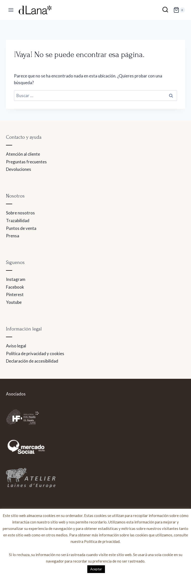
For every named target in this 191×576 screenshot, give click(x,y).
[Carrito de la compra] (179, 10)
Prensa (12, 235)
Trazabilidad (17, 220)
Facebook (15, 287)
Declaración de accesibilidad (32, 361)
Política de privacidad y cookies (35, 353)
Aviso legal (16, 345)
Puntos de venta (21, 228)
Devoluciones (18, 169)
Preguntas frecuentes (26, 161)
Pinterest (15, 294)
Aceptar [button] (96, 569)
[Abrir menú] (11, 10)
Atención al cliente (23, 154)
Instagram (15, 279)
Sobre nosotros (20, 212)
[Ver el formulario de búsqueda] (165, 10)
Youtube (14, 302)
